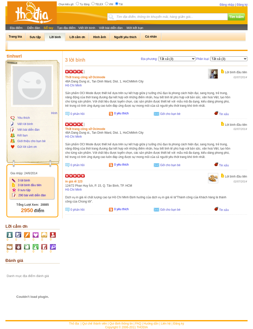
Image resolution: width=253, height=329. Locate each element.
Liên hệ (166, 323)
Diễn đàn (33, 28)
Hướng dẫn (151, 323)
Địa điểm (16, 28)
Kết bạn (22, 135)
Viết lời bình (86, 28)
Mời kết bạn (134, 28)
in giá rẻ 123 (74, 181)
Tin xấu (224, 114)
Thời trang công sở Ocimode (85, 77)
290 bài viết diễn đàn (32, 195)
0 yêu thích (121, 113)
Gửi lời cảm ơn (27, 147)
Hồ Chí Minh (73, 85)
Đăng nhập (227, 4)
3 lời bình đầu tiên (29, 185)
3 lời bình (24, 180)
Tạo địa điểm (66, 28)
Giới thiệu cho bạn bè (31, 141)
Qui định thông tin (121, 323)
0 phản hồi (77, 114)
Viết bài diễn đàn (111, 28)
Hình (54, 113)
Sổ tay (48, 28)
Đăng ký (242, 4)
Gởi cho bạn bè (170, 114)
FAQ (138, 323)
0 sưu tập (24, 190)
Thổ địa (74, 323)
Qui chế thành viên (94, 323)
